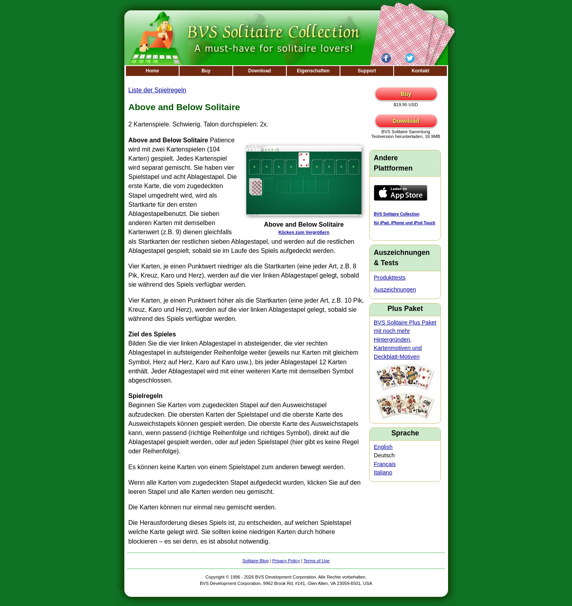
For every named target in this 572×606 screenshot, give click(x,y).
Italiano (383, 472)
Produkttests (390, 277)
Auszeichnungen (395, 289)
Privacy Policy (286, 560)
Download (259, 71)
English (383, 447)
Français (385, 464)
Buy (206, 71)
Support (367, 71)
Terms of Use (316, 560)
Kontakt (420, 71)
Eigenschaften (313, 71)
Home (152, 71)
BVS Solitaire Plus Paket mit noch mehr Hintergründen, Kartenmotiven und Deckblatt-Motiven (405, 339)
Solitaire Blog (255, 560)
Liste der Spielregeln (157, 90)
